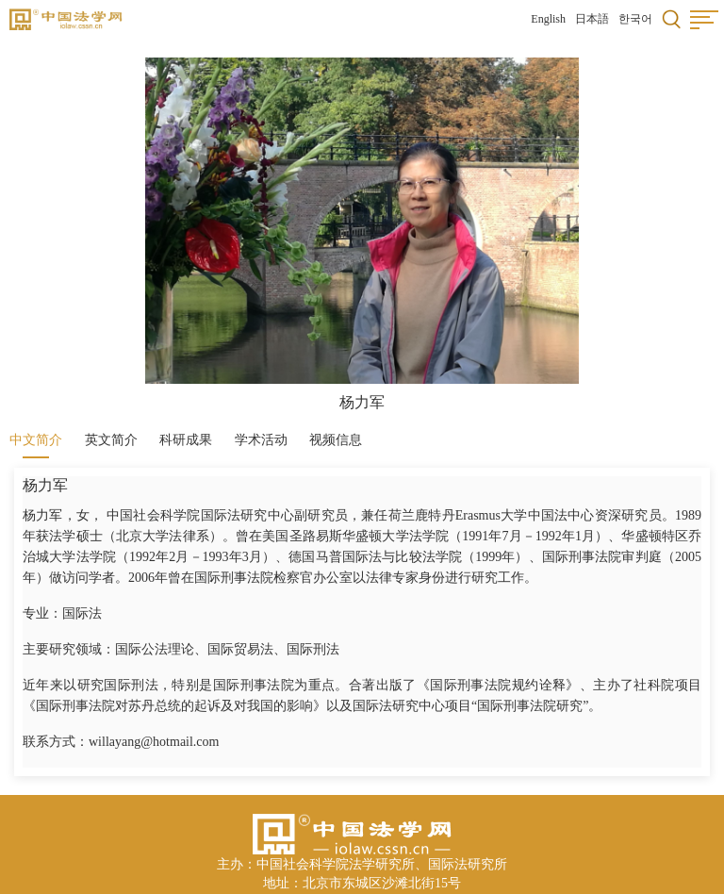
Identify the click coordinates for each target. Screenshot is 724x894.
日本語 (592, 18)
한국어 (635, 18)
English (548, 18)
